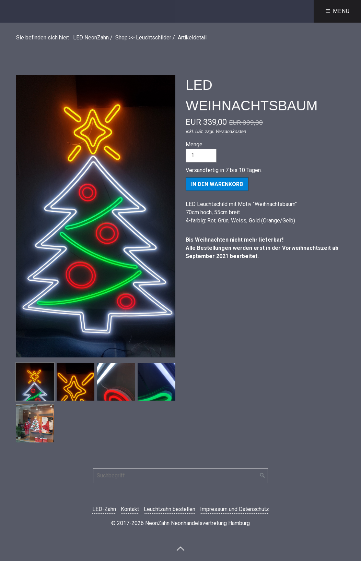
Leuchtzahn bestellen (169, 509)
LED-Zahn (104, 509)
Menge (201, 151)
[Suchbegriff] (180, 475)
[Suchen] (262, 475)
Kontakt (130, 509)
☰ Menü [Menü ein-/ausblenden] (337, 11)
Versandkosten (230, 131)
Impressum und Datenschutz (234, 509)
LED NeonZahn (91, 37)
